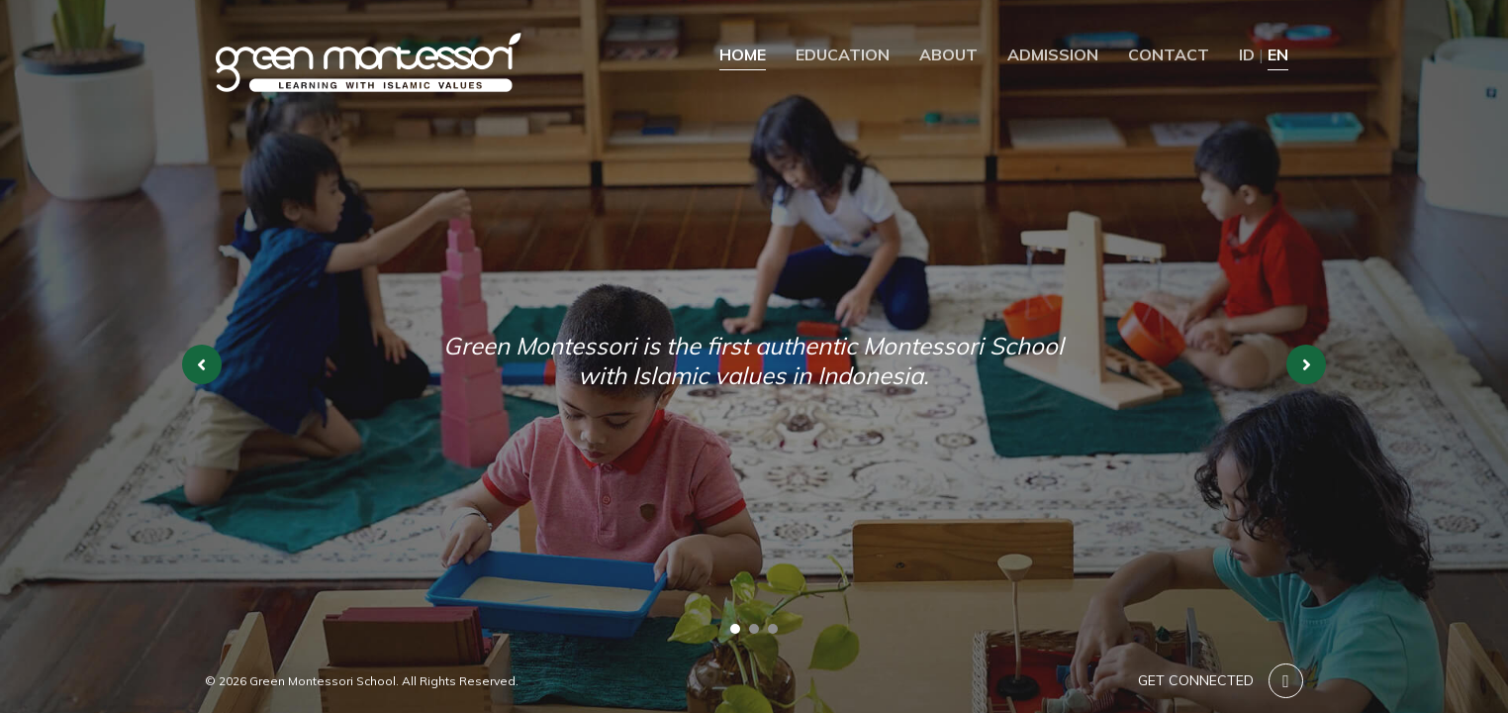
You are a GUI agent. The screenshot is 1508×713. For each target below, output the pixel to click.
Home (742, 54)
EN (1278, 54)
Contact (1168, 54)
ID (1247, 54)
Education (843, 54)
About (948, 54)
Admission (1052, 54)
